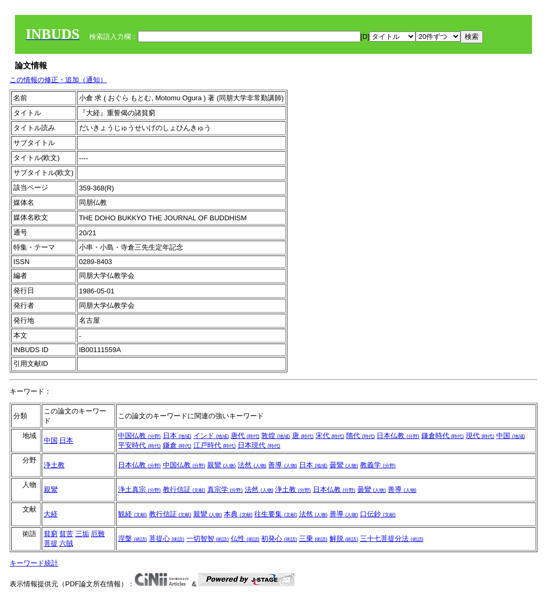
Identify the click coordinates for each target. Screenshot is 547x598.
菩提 (51, 543)
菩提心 (167, 539)
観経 (132, 514)
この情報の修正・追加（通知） (58, 80)
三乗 (313, 539)
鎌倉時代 (442, 436)
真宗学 (225, 489)
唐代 (245, 436)
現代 (480, 436)
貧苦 (66, 534)
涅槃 (132, 539)
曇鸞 (344, 465)
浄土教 (54, 465)
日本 (66, 440)
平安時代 (139, 445)
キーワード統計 (34, 563)
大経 (51, 514)
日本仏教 (398, 436)
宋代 (330, 436)
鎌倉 (177, 445)
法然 (252, 465)
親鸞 (221, 465)
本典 (238, 514)
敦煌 (275, 436)
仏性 (245, 539)
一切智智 (207, 539)
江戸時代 (214, 445)
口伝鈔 (378, 514)
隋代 (360, 436)
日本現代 (259, 445)
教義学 (378, 465)
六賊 (66, 543)
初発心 (279, 539)
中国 (51, 440)
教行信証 (184, 489)
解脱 (344, 539)
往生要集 (275, 514)
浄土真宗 (139, 489)
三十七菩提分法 (392, 539)
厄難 (98, 534)
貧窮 (51, 534)
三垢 (82, 534)
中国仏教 (139, 436)
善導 (282, 465)
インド (211, 436)
